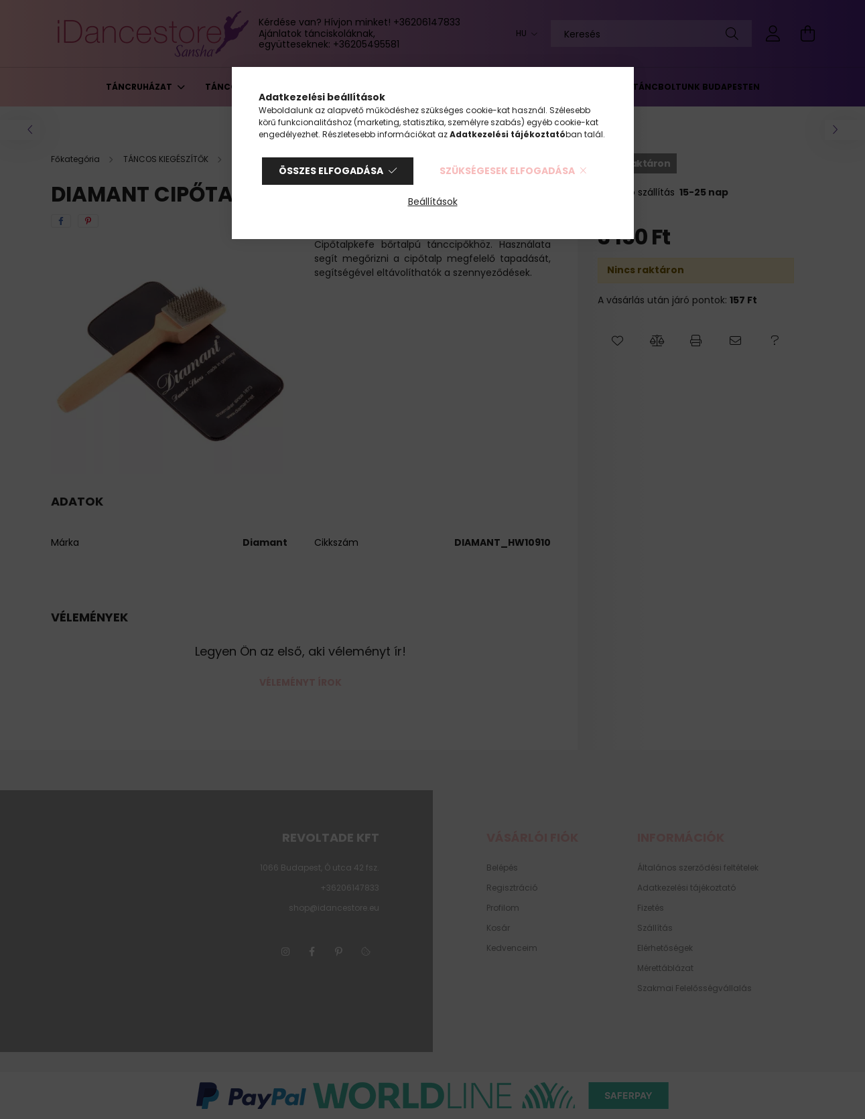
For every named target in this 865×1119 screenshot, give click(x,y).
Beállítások (433, 201)
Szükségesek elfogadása (507, 170)
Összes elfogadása (331, 170)
